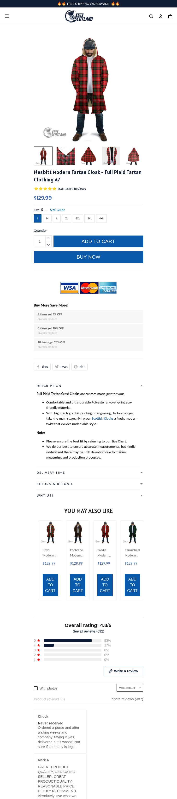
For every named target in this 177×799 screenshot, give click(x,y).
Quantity (40, 230)
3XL (90, 218)
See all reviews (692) (88, 516)
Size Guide (57, 210)
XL (66, 218)
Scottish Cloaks (102, 418)
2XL (78, 218)
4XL (101, 218)
